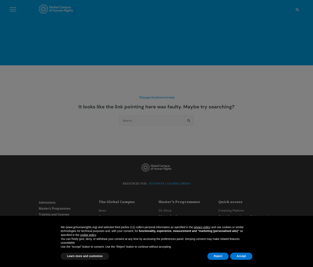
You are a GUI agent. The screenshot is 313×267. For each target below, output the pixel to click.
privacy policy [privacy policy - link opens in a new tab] (202, 227)
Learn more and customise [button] (85, 256)
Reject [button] (218, 256)
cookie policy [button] (88, 235)
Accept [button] (241, 256)
